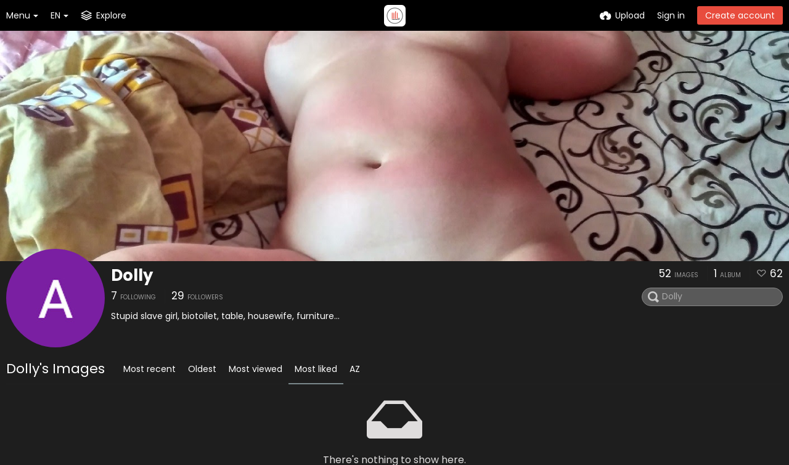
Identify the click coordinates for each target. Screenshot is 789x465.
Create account (740, 15)
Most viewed (255, 369)
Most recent (149, 369)
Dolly (132, 275)
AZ (355, 369)
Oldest (202, 369)
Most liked (316, 369)
